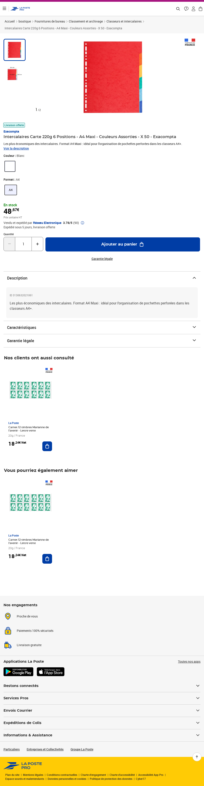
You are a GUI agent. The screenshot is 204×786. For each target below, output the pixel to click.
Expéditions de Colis (102, 723)
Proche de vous (27, 616)
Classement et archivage (86, 21)
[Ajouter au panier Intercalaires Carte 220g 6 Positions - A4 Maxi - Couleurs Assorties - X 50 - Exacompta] (122, 244)
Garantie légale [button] (102, 259)
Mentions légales (33, 775)
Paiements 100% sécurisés (35, 630)
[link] (9, 166)
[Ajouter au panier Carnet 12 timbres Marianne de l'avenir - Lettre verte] (47, 446)
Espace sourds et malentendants (24, 778)
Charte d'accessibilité (122, 775)
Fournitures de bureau (50, 21)
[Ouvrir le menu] (4, 8)
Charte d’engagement (93, 775)
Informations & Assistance (102, 735)
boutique (25, 21)
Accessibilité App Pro (150, 775)
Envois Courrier (102, 710)
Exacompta (11, 131)
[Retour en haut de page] (197, 756)
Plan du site (12, 775)
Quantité (9, 234)
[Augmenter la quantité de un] (37, 244)
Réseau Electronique (47, 223)
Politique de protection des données (111, 778)
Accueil (10, 21)
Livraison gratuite (29, 645)
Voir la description (16, 148)
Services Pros (102, 698)
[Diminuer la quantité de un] (9, 244)
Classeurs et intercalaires (124, 21)
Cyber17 (141, 778)
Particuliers (12, 749)
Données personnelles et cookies (67, 778)
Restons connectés (102, 685)
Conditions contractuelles (62, 775)
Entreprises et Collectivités (45, 749)
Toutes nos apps (189, 661)
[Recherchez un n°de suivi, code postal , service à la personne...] (178, 9)
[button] (186, 8)
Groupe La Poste (82, 749)
